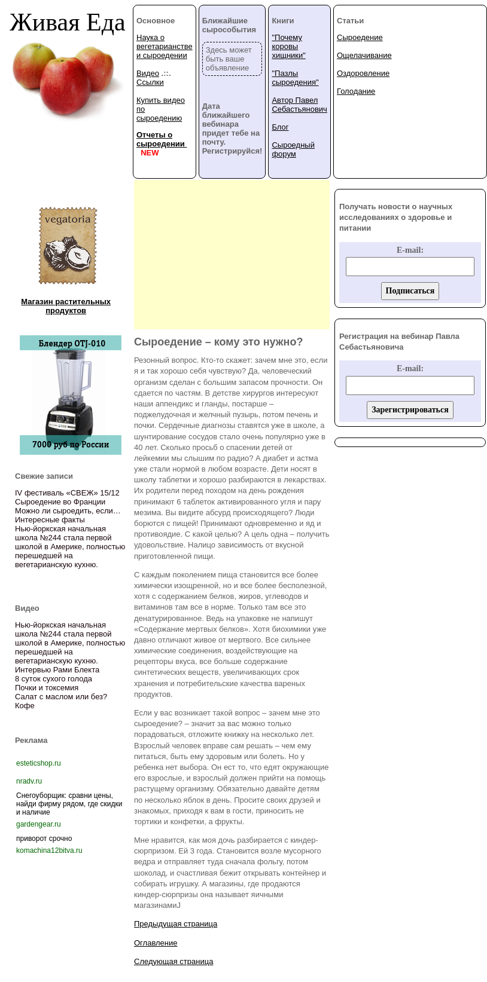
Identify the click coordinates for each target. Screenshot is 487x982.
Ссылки (150, 82)
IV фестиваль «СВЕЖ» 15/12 (67, 492)
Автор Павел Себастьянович (299, 105)
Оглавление (155, 942)
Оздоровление (363, 73)
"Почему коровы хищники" (288, 46)
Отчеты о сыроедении (161, 139)
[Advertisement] (232, 254)
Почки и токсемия (46, 687)
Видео (147, 73)
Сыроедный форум (293, 149)
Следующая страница (173, 961)
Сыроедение (360, 37)
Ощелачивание (364, 55)
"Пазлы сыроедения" (295, 78)
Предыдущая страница (175, 923)
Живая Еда (68, 22)
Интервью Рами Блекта (57, 669)
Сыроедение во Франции (60, 501)
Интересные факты (50, 519)
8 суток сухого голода (53, 678)
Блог (280, 127)
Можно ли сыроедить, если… (68, 510)
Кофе (25, 705)
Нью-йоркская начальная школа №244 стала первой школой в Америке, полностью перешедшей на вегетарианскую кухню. (70, 546)
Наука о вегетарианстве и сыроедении (164, 46)
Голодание (356, 91)
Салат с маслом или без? (61, 696)
